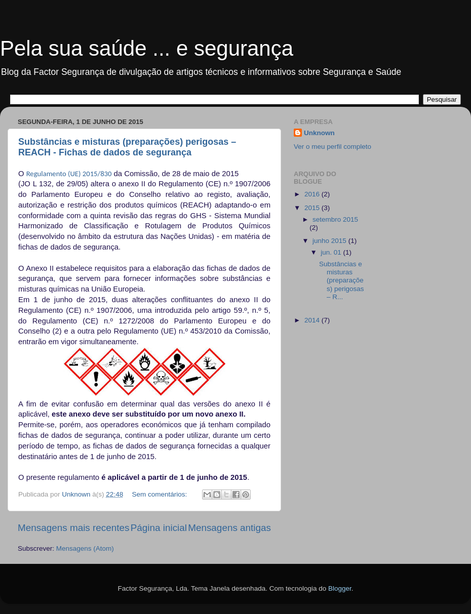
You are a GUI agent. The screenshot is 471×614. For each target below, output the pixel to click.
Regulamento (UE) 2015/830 (69, 173)
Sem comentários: (160, 494)
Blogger (339, 588)
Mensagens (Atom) (85, 548)
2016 (313, 194)
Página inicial (159, 527)
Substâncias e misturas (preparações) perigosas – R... (341, 280)
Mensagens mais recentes (74, 527)
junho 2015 (330, 240)
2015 (313, 208)
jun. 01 (332, 252)
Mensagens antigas (229, 527)
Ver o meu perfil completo (332, 146)
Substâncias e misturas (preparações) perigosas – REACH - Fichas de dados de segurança (127, 147)
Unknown (319, 133)
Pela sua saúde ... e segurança (146, 48)
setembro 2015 (335, 219)
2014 (313, 320)
